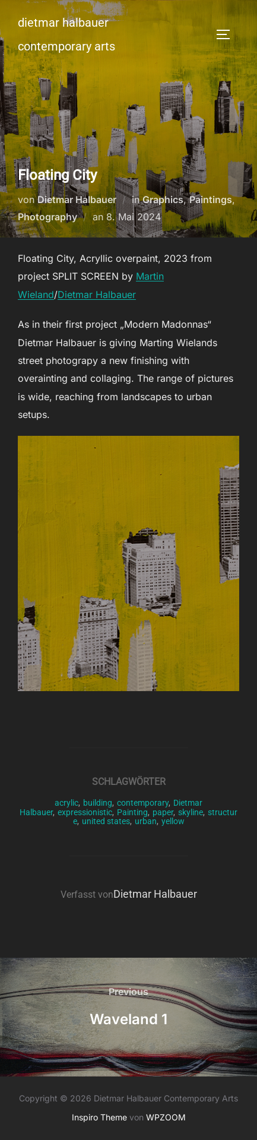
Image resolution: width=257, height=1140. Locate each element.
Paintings (210, 199)
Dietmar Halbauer (76, 199)
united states (106, 821)
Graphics (162, 199)
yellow (173, 821)
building (97, 803)
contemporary (143, 803)
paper (163, 812)
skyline (190, 812)
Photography (47, 217)
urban (146, 821)
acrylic (66, 803)
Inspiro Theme (99, 1117)
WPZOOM (166, 1117)
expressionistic (85, 812)
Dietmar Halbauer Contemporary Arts (66, 34)
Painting (132, 812)
